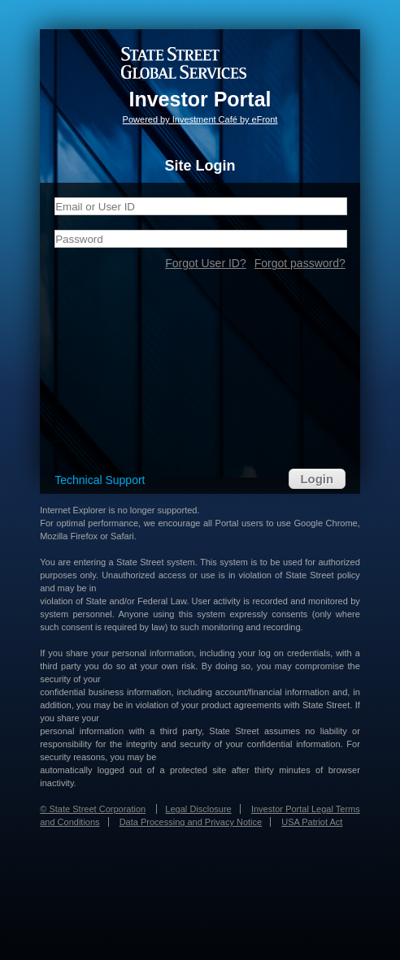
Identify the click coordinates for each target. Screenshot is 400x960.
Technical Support (99, 480)
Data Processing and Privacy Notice (191, 822)
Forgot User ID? (205, 263)
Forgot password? (300, 263)
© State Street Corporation (93, 809)
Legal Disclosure (198, 809)
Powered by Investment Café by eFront (200, 119)
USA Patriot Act (311, 822)
